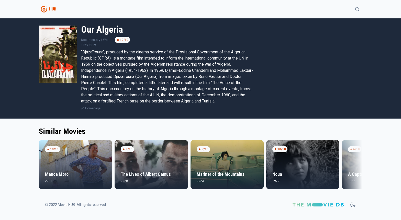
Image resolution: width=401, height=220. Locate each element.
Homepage (93, 108)
